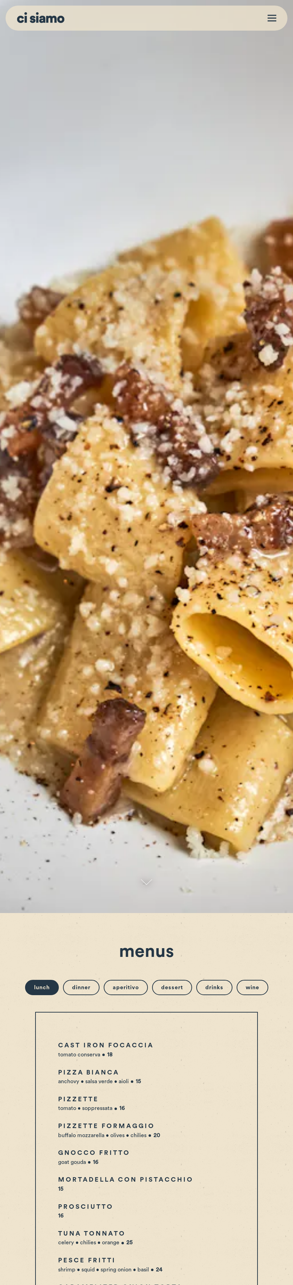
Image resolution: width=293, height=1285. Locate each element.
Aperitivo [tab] (126, 858)
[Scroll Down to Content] (146, 753)
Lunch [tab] (42, 858)
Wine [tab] (252, 858)
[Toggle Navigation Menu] (272, 18)
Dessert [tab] (172, 858)
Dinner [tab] (81, 858)
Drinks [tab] (214, 858)
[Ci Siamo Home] (40, 18)
